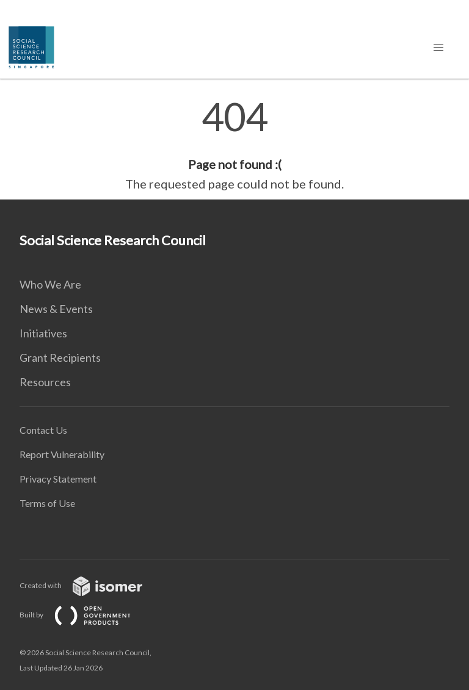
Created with (91, 585)
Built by (85, 614)
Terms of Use (47, 503)
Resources (45, 382)
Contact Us (43, 430)
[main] (234, 145)
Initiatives (43, 333)
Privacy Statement (58, 478)
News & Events (56, 308)
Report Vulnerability (62, 454)
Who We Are (50, 284)
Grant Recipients (60, 357)
